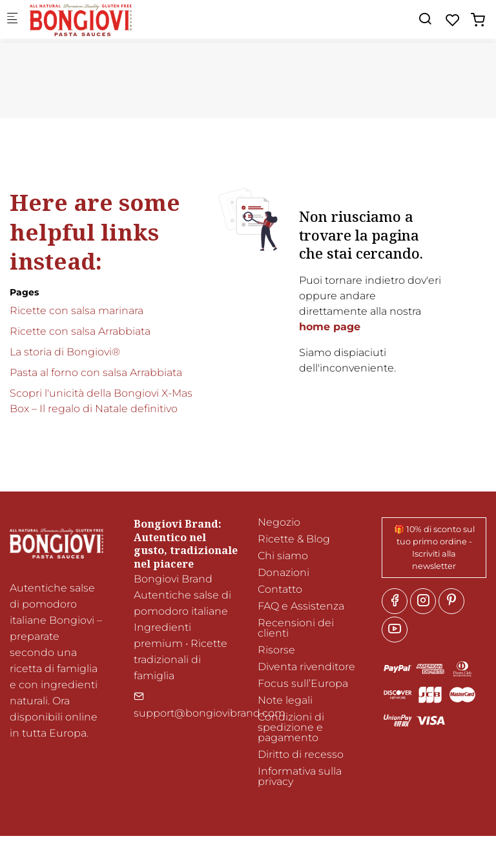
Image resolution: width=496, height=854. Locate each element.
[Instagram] (423, 601)
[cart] (478, 20)
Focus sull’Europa (303, 683)
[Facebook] (395, 601)
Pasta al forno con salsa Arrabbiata (96, 372)
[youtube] (395, 629)
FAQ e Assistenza (301, 606)
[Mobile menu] (12, 19)
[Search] (425, 19)
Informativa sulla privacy (300, 776)
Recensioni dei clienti (296, 628)
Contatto (280, 589)
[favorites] (453, 20)
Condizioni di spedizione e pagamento (291, 727)
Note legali (285, 700)
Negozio (279, 522)
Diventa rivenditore (306, 666)
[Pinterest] (451, 601)
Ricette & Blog (294, 539)
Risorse (276, 650)
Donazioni (283, 572)
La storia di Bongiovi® (65, 352)
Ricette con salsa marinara (76, 310)
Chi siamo (283, 556)
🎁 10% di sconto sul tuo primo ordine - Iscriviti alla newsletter (434, 547)
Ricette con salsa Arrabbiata (80, 331)
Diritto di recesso (301, 754)
